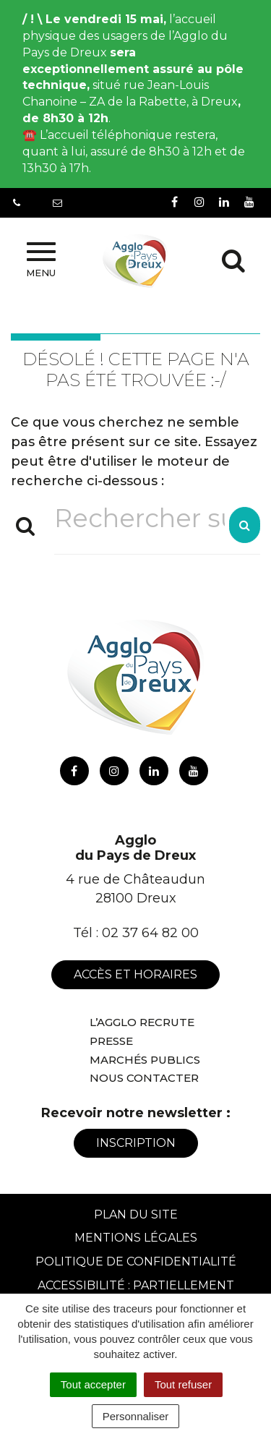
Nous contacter (144, 1078)
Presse (111, 1041)
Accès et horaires (135, 974)
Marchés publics (145, 1060)
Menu (41, 260)
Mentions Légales (135, 1237)
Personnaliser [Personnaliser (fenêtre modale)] (136, 1416)
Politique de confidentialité (135, 1261)
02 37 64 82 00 (150, 933)
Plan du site (136, 1214)
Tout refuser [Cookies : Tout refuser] (183, 1384)
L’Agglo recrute (142, 1022)
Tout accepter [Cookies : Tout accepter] (93, 1384)
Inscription (136, 1143)
